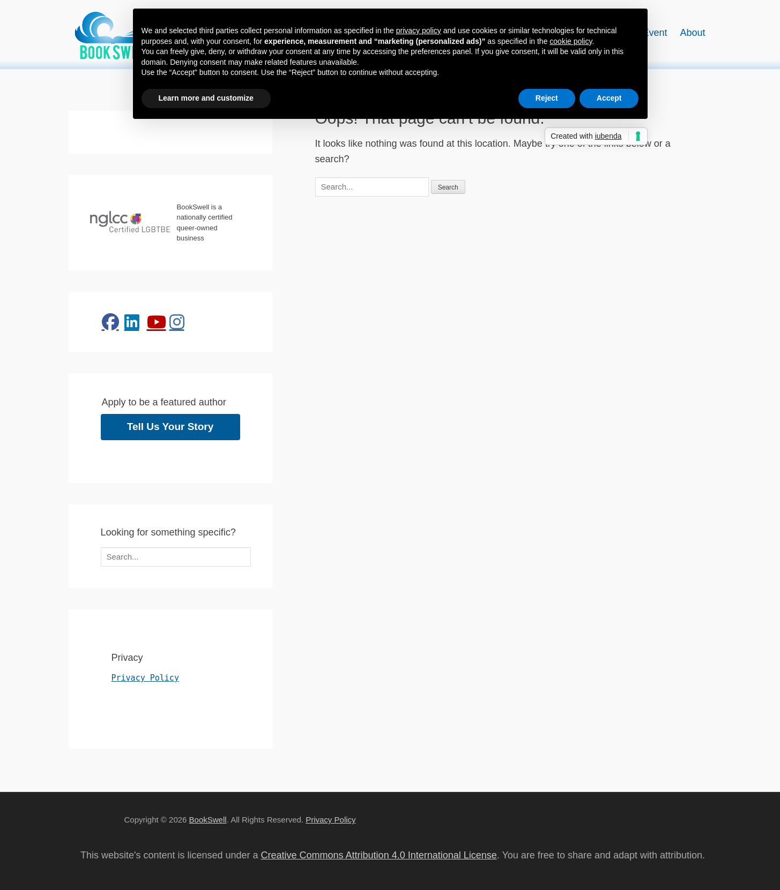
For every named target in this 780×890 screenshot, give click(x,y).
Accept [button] (609, 98)
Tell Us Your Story (170, 426)
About (692, 32)
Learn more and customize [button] (206, 98)
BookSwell (208, 819)
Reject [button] (547, 98)
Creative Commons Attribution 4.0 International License (379, 855)
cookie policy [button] (570, 41)
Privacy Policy (145, 678)
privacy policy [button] (418, 30)
